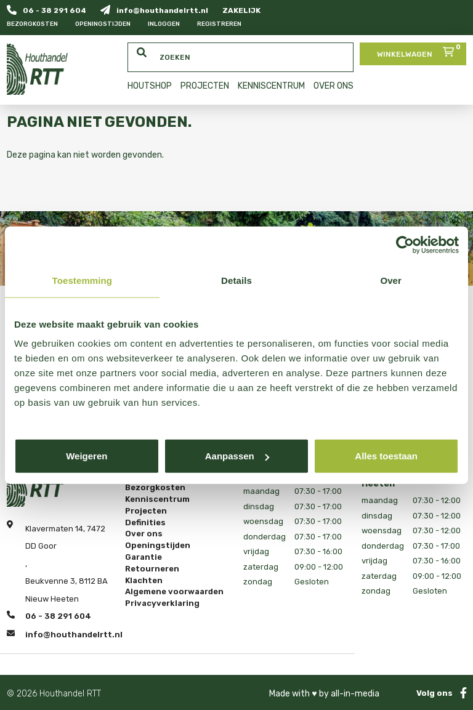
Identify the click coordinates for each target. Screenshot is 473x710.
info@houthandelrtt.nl (154, 10)
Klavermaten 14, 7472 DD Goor (65, 535)
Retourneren (152, 569)
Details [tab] (236, 280)
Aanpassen (237, 456)
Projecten (146, 511)
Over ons (144, 533)
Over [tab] (391, 280)
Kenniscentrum (157, 499)
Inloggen (164, 24)
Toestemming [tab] (82, 280)
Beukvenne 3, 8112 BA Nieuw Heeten (66, 589)
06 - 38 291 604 (46, 10)
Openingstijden (103, 24)
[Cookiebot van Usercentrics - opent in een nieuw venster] (405, 244)
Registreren (219, 24)
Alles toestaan (386, 456)
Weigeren (86, 456)
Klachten (144, 580)
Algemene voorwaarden (174, 591)
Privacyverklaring (162, 603)
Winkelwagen (420, 50)
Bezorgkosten (32, 24)
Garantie (143, 557)
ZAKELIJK (241, 10)
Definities (145, 522)
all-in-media (355, 693)
